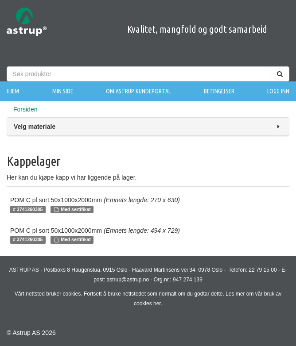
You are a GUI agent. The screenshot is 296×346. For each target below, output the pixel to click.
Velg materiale (148, 126)
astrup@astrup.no (128, 280)
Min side (62, 91)
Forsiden (25, 109)
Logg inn (278, 91)
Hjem (13, 91)
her (157, 303)
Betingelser (219, 91)
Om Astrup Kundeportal (138, 91)
